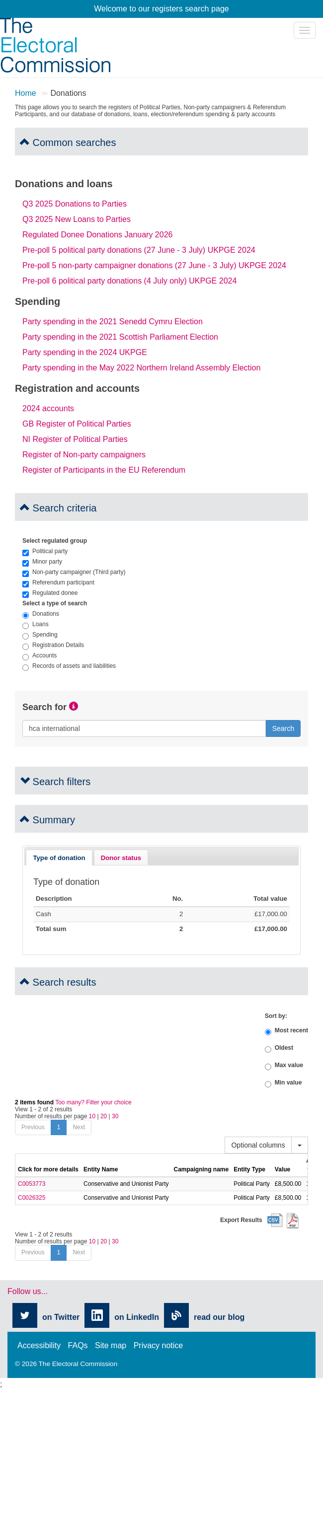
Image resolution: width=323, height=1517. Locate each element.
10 (92, 1116)
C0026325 (31, 1197)
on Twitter (61, 1317)
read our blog (219, 1317)
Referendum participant (58, 582)
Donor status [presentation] (121, 858)
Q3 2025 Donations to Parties (74, 204)
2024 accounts (48, 408)
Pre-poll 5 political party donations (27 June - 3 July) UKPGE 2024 (138, 250)
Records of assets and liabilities (69, 665)
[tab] (59, 858)
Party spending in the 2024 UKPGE (84, 352)
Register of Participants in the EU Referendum (103, 470)
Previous (33, 1127)
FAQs (78, 1345)
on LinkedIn (136, 1317)
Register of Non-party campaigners (84, 454)
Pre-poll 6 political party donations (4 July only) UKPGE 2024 (129, 281)
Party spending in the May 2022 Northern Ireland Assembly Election (141, 367)
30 (115, 1116)
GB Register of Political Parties (76, 424)
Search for (44, 707)
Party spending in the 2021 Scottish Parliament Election (120, 337)
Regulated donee (50, 592)
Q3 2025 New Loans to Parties (76, 219)
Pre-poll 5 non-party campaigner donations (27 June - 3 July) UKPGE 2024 (154, 265)
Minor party (42, 561)
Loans (35, 624)
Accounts (39, 655)
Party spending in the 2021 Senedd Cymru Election (112, 321)
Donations (40, 613)
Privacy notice (158, 1345)
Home (25, 93)
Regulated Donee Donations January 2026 (97, 234)
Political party (45, 551)
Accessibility (39, 1345)
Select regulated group (54, 540)
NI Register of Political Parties (75, 439)
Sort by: (276, 1015)
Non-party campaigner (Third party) (73, 572)
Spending (40, 634)
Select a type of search (54, 603)
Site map (110, 1345)
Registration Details (53, 645)
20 (103, 1116)
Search (283, 728)
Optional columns (258, 1145)
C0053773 (31, 1183)
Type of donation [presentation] (59, 858)
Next (79, 1127)
